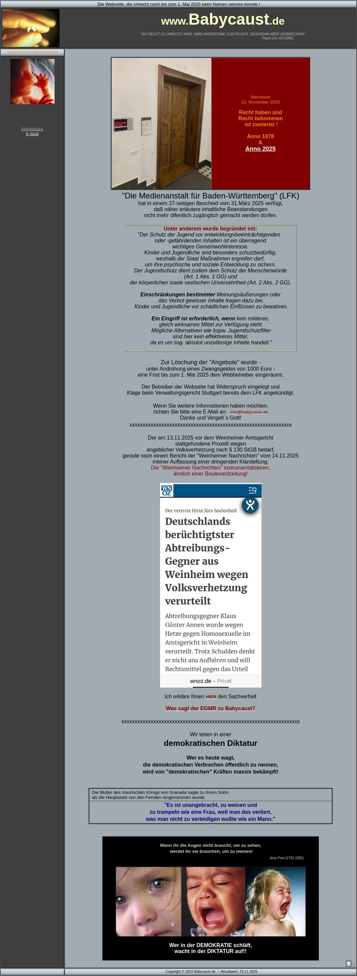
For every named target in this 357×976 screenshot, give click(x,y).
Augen (194, 845)
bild (211, 827)
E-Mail (32, 133)
